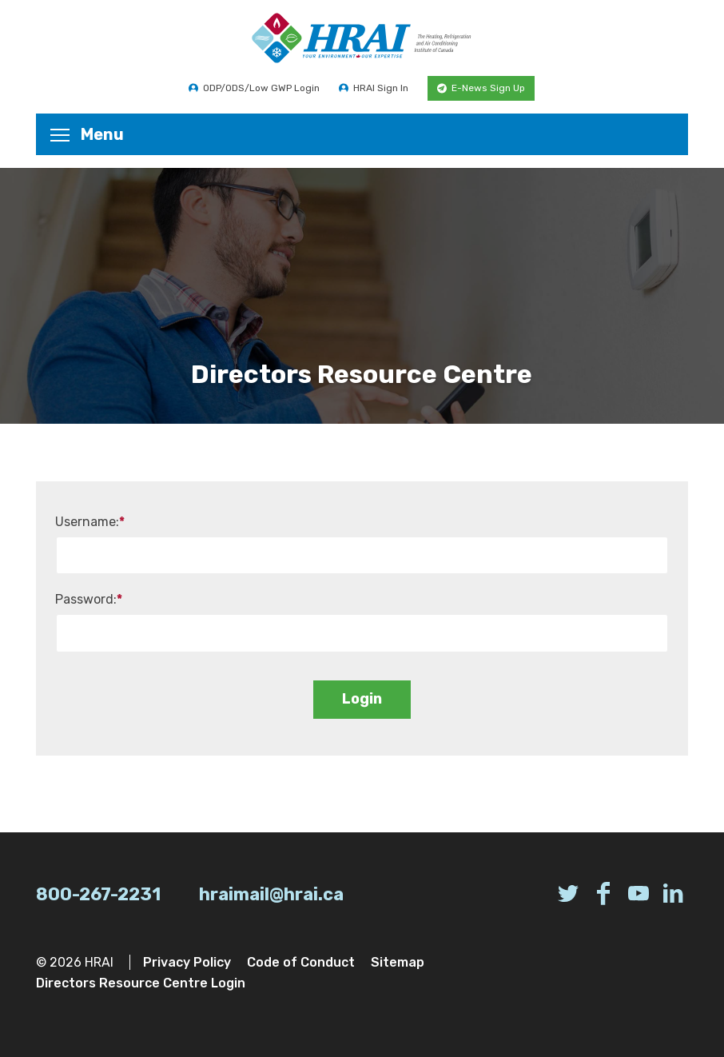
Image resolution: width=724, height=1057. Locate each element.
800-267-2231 (98, 894)
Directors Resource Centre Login (140, 983)
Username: (90, 521)
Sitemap (397, 962)
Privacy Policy (187, 962)
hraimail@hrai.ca (271, 894)
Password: (88, 599)
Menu (87, 134)
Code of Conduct (301, 962)
